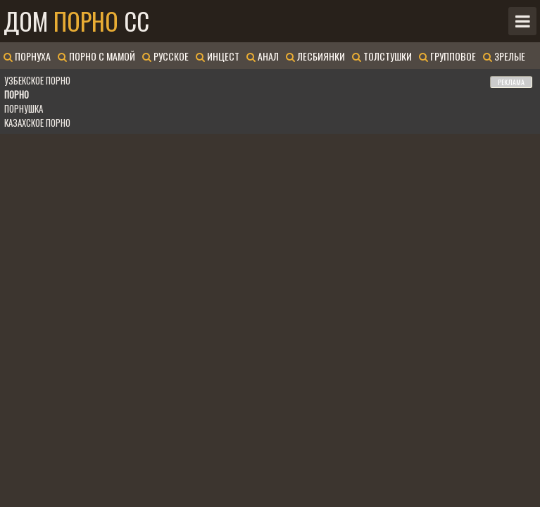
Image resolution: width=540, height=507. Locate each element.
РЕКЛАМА (511, 82)
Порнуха (27, 56)
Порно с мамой (96, 56)
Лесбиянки (315, 56)
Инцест (217, 56)
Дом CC (76, 21)
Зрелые (504, 56)
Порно (16, 94)
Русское (165, 56)
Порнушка (23, 108)
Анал (262, 56)
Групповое (447, 56)
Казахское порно (37, 122)
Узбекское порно (37, 80)
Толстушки (382, 56)
